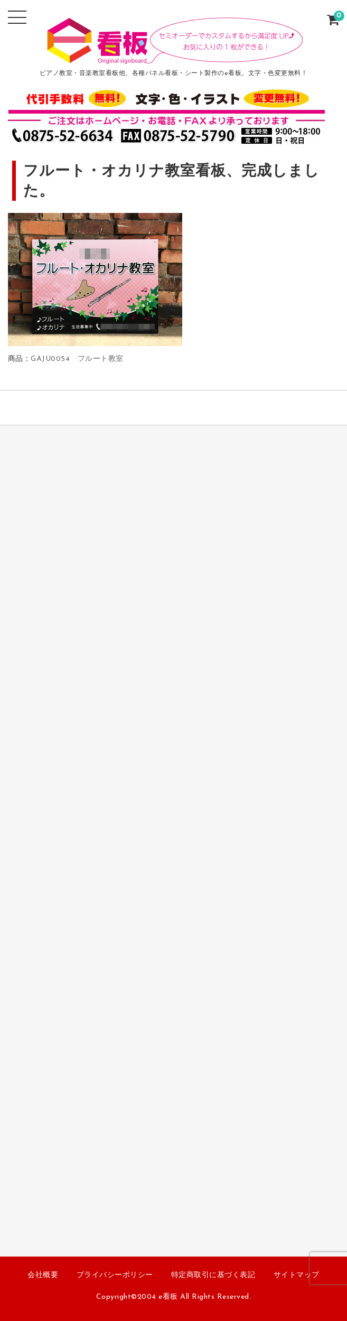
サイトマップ (297, 1275)
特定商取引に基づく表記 (213, 1275)
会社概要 (42, 1275)
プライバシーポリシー (115, 1275)
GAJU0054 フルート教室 (77, 359)
